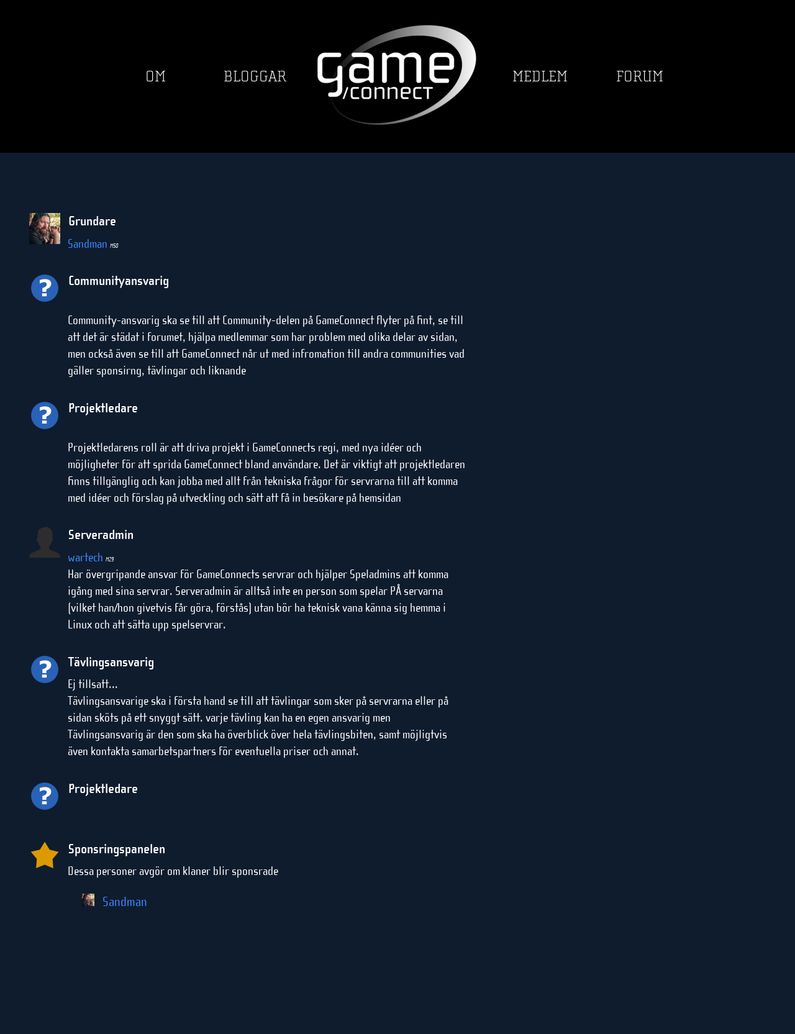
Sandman (93, 244)
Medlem (540, 76)
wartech (91, 557)
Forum (639, 76)
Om (155, 76)
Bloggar (255, 76)
